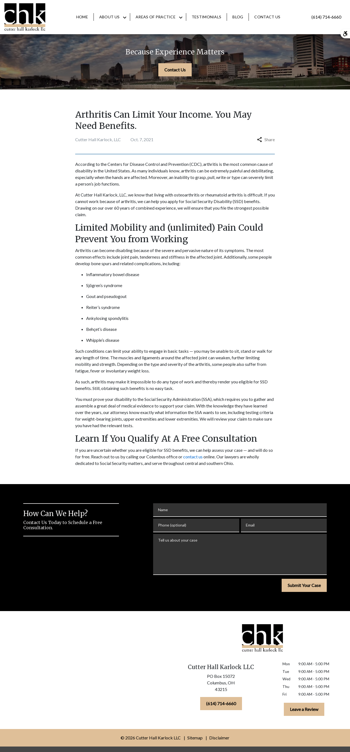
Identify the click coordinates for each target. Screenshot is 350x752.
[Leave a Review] (304, 709)
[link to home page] (24, 17)
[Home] (82, 17)
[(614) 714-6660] (221, 703)
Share (266, 139)
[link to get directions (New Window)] (220, 684)
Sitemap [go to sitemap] (195, 737)
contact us (193, 456)
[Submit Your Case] (304, 585)
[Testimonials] (206, 17)
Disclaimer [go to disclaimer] (219, 737)
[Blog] (237, 17)
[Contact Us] (267, 17)
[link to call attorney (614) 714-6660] (326, 17)
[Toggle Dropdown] (124, 17)
